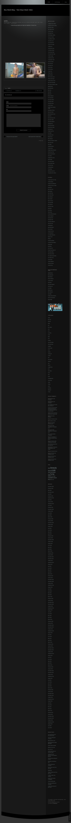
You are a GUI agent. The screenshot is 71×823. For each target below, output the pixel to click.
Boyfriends (50, 770)
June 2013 (50, 659)
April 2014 (50, 640)
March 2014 (50, 642)
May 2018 (49, 547)
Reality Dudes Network (52, 150)
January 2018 (50, 554)
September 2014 (51, 630)
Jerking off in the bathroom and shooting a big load (52, 755)
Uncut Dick (50, 380)
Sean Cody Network (51, 153)
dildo (49, 336)
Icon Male (49, 288)
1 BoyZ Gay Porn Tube (52, 179)
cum (25, 22)
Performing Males (51, 240)
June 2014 (50, 636)
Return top (41, 140)
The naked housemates (52, 255)
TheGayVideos (50, 167)
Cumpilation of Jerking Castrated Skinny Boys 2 (52, 438)
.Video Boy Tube (51, 57)
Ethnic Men (50, 212)
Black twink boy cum (51, 740)
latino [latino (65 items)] (49, 476)
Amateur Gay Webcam (52, 183)
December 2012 (51, 670)
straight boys (50, 367)
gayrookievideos (51, 227)
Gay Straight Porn (51, 404)
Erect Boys (50, 210)
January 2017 (50, 577)
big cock (49, 319)
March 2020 (50, 516)
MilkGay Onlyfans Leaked (52, 140)
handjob (49, 346)
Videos (41, 22)
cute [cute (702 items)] (54, 470)
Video (39, 22)
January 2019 (50, 537)
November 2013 (51, 649)
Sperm (49, 365)
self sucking (50, 359)
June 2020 (50, 513)
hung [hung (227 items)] (52, 474)
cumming (28, 22)
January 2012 (50, 691)
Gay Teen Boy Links (51, 117)
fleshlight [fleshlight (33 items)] (53, 472)
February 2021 (50, 507)
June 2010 (50, 727)
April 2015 (50, 617)
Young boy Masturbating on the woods (52, 448)
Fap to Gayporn (51, 215)
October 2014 (50, 628)
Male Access (50, 136)
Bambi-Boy (50, 187)
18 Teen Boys (50, 69)
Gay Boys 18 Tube (51, 110)
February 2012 (50, 689)
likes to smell (53, 420)
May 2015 (49, 615)
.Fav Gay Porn (50, 33)
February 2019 (50, 535)
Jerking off (50, 353)
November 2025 (51, 486)
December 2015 (51, 602)
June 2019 (50, 530)
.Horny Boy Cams (51, 48)
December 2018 (51, 539)
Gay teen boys (50, 344)
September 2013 (51, 653)
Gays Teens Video (51, 127)
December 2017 (51, 556)
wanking (7, 23)
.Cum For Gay (50, 31)
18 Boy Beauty (50, 181)
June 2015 (50, 613)
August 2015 (50, 609)
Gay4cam (49, 407)
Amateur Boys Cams (51, 80)
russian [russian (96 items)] (50, 478)
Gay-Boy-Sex (50, 123)
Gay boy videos (51, 342)
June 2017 (50, 568)
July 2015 (49, 611)
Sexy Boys (50, 155)
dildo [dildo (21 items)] (49, 472)
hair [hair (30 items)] (49, 474)
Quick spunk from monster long (34, 136)
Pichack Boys (50, 148)
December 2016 (51, 579)
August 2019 (50, 526)
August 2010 (50, 723)
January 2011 (50, 714)
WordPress (55, 803)
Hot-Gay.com (50, 129)
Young (49, 391)
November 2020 (51, 509)
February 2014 (50, 644)
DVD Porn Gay (50, 206)
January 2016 (50, 600)
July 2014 (49, 634)
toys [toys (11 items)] (51, 479)
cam (23, 22)
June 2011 (50, 704)
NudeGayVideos (51, 146)
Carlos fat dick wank (51, 781)
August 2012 (50, 678)
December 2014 (51, 625)
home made (32, 22)
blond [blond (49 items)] (49, 470)
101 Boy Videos (51, 61)
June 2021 (50, 505)
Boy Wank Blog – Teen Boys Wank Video (18, 10)
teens (49, 372)
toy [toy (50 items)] (49, 479)
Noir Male (49, 144)
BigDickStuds (50, 86)
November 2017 (51, 558)
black (49, 323)
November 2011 (51, 695)
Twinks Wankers (51, 261)
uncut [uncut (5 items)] (53, 479)
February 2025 (50, 488)
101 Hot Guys (50, 63)
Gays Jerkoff (50, 229)
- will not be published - (12, 105)
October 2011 (50, 697)
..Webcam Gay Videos (52, 23)
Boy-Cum (49, 93)
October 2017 (50, 560)
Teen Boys (50, 370)
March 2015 (50, 619)
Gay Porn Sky (50, 223)
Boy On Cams (50, 200)
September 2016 (51, 585)
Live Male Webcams (51, 234)
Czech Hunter (50, 105)
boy (16, 22)
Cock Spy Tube (50, 101)
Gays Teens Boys (51, 125)
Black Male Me (50, 88)
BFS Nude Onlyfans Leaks (52, 84)
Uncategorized (50, 378)
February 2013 (50, 666)
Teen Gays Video (51, 253)
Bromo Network (51, 95)
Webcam (49, 389)
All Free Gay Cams (51, 76)
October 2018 (50, 541)
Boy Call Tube (50, 193)
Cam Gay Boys (50, 97)
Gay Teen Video (51, 119)
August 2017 (50, 564)
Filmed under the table (52, 745)
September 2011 (51, 699)
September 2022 (51, 497)
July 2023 (49, 494)
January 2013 (50, 668)
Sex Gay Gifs (50, 248)
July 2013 (49, 657)
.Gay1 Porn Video (51, 44)
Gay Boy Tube (50, 219)
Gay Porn (49, 115)
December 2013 (51, 647)
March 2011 (50, 710)
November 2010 (51, 718)
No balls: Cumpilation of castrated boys (52, 426)
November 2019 (51, 522)
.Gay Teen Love (51, 40)
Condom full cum (54, 451)
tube (49, 374)
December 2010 (51, 716)
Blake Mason (50, 276)
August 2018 (50, 543)
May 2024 (49, 490)
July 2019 (49, 528)
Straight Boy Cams (51, 157)
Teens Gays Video (51, 163)
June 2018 (50, 545)
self (48, 357)
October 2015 (50, 606)
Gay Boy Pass (50, 217)
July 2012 (49, 680)
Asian (49, 317)
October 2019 (50, 524)
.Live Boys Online (51, 50)
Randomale (50, 244)
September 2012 (51, 676)
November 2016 (51, 581)
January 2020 (50, 520)
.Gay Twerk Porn (51, 42)
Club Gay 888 (50, 202)
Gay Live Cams (50, 112)
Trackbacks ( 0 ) (18, 90)
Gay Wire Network (51, 121)
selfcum (49, 361)
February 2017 (50, 575)
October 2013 (50, 651)
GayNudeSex (50, 225)
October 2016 (50, 583)
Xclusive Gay (50, 265)
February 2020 (50, 518)
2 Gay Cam (50, 71)
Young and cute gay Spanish (12, 136)
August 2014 (50, 632)
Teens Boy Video (51, 161)
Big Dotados (50, 191)
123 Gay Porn (50, 65)
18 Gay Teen (50, 67)
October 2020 (50, 511)
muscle (49, 355)
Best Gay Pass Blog (51, 82)
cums (49, 334)
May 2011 (49, 706)
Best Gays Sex (50, 189)
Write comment (13, 23)
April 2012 (50, 685)
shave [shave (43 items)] (55, 477)
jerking (49, 351)
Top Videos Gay (51, 257)
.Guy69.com (50, 46)
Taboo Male (50, 159)
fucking (49, 340)
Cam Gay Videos (51, 99)
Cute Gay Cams (51, 103)
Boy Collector (50, 196)
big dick (49, 321)
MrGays (49, 238)
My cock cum (50, 749)
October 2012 (50, 674)
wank (5, 23)
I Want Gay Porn (51, 131)
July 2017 (49, 566)
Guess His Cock (51, 231)
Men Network (50, 138)
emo (49, 338)
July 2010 (49, 725)
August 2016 (50, 587)
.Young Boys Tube (51, 59)
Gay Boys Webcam (51, 221)
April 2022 (50, 499)
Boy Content (50, 198)
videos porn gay (51, 263)
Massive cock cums (51, 747)
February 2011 (50, 712)
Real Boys (50, 246)
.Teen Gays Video (51, 52)
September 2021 (51, 503)
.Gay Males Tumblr (51, 38)
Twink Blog (50, 169)
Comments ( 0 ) (9, 90)
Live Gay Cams (50, 134)
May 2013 (49, 661)
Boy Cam (49, 90)
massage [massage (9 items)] (53, 476)
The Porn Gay (50, 165)
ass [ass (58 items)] (49, 468)
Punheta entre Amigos (52, 242)
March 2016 (50, 596)
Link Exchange (57, 2)
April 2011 (50, 708)
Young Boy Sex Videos (52, 172)
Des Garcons (50, 204)
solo (48, 363)
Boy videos (19, 22)
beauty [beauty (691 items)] (53, 468)
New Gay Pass (50, 142)
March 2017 (50, 573)
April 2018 (50, 549)
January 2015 (50, 623)
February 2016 (50, 598)
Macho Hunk (50, 236)
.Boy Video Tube (51, 29)
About (66, 2)
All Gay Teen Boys (51, 78)
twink (36, 22)
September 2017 (51, 562)
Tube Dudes (50, 259)
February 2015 (50, 621)
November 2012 (51, 672)
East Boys (50, 208)
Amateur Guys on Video (52, 185)
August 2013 (50, 655)
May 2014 (49, 638)
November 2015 (51, 604)
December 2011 (51, 693)
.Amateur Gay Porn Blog (52, 25)
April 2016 (50, 594)
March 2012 (50, 687)
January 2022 (50, 501)
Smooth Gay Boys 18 (52, 250)
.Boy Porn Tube (51, 27)
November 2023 (51, 492)
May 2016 (49, 592)
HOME (49, 2)
